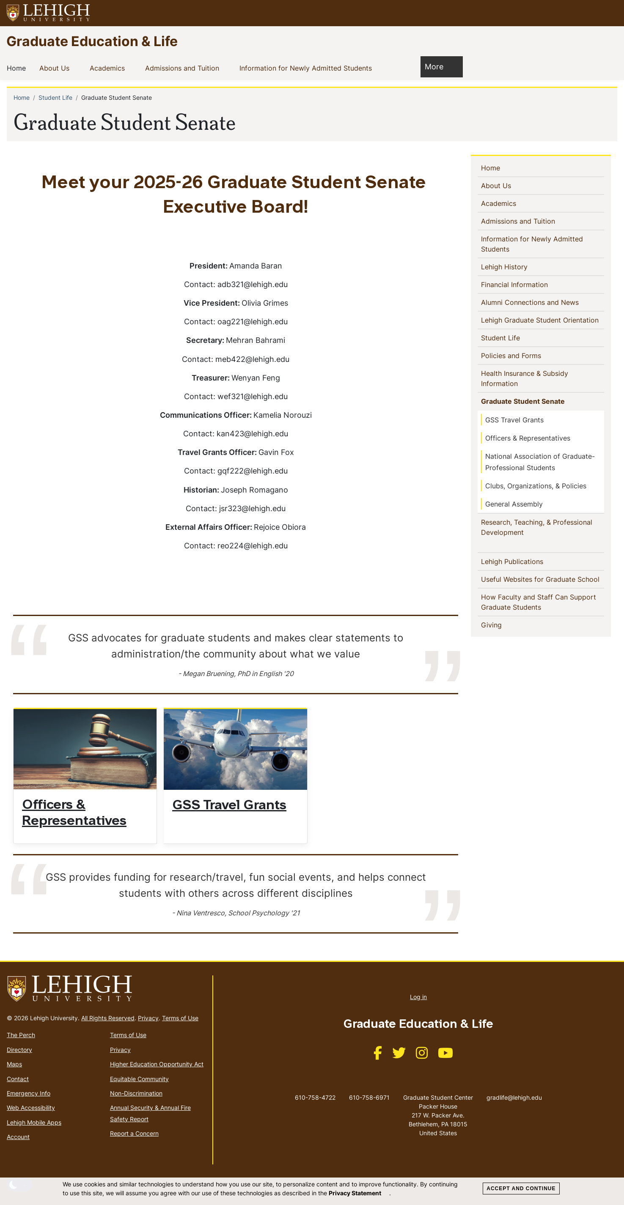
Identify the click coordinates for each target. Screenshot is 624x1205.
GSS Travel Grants (229, 806)
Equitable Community (139, 1079)
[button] (610, 13)
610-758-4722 (315, 1097)
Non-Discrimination (136, 1093)
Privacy (148, 1018)
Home (18, 68)
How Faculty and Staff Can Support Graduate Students (538, 602)
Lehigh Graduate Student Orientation (542, 320)
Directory (19, 1050)
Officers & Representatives (527, 438)
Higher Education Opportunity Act (156, 1064)
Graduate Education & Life (92, 40)
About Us (56, 68)
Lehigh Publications (526, 561)
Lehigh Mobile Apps (34, 1122)
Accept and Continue (521, 1188)
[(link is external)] (378, 1056)
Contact (18, 1079)
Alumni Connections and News (542, 302)
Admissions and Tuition (184, 68)
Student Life (55, 97)
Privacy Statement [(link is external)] (359, 1193)
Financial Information (516, 284)
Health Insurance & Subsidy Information (524, 378)
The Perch (21, 1035)
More (438, 66)
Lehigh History (506, 266)
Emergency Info (28, 1093)
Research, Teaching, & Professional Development (536, 527)
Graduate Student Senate (524, 401)
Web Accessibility (31, 1108)
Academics (109, 68)
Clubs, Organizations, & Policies (535, 485)
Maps (14, 1064)
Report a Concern (134, 1133)
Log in (418, 997)
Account (18, 1137)
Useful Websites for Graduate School (542, 579)
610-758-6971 (369, 1097)
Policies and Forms (525, 355)
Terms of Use (180, 1018)
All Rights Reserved (108, 1018)
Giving (505, 624)
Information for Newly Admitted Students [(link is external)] (312, 68)
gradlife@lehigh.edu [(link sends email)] (514, 1088)
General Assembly (514, 504)
